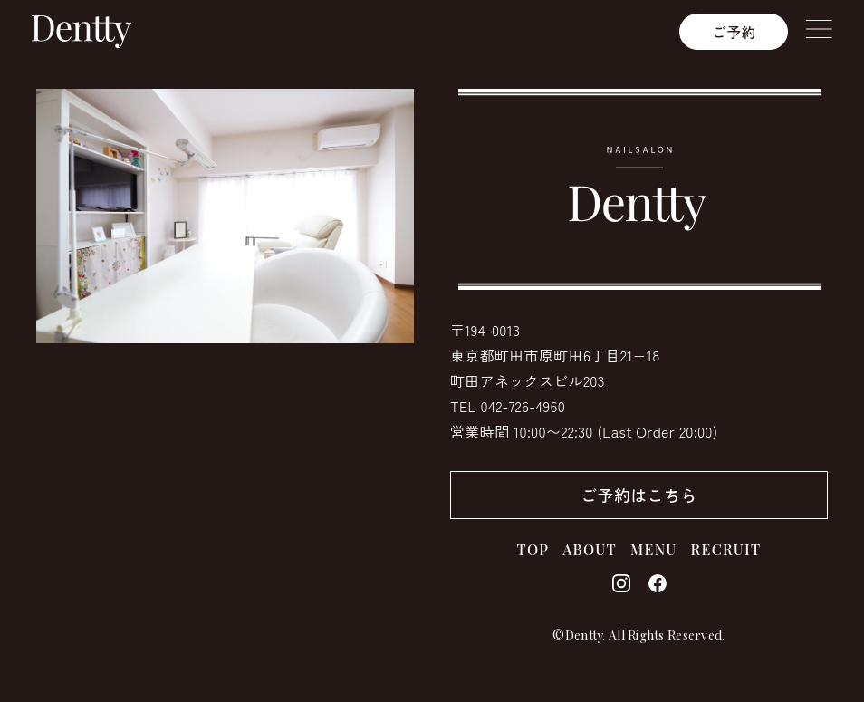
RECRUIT (726, 549)
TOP (533, 549)
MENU (653, 549)
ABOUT (589, 549)
